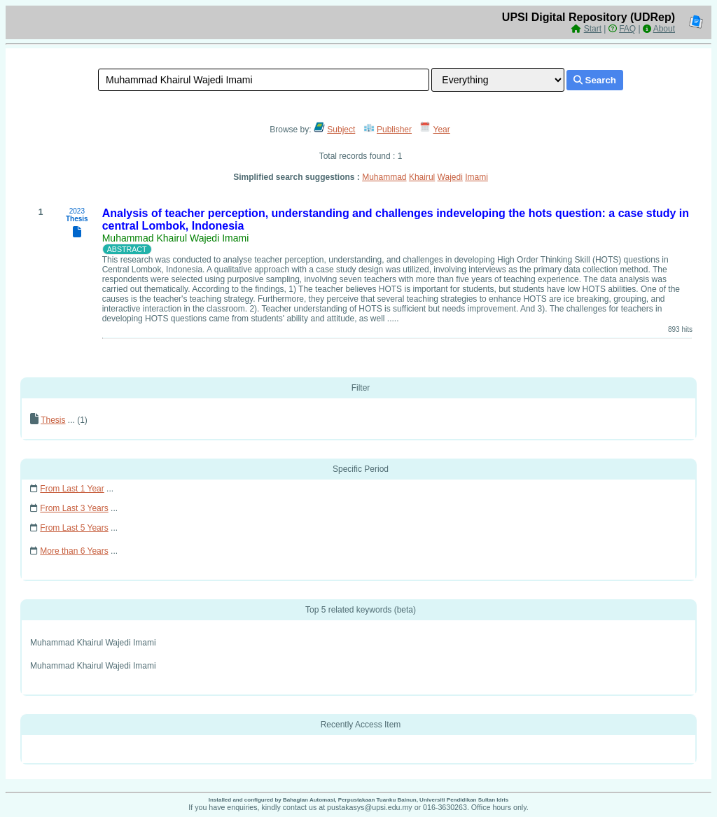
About (664, 29)
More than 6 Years (74, 551)
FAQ (627, 29)
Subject (341, 129)
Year (441, 129)
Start (592, 29)
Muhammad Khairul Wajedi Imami (175, 238)
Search (594, 80)
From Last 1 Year (72, 489)
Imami (476, 177)
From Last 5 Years (74, 528)
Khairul (422, 177)
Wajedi (450, 177)
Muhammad (384, 177)
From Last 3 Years (74, 508)
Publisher (394, 129)
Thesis (53, 420)
